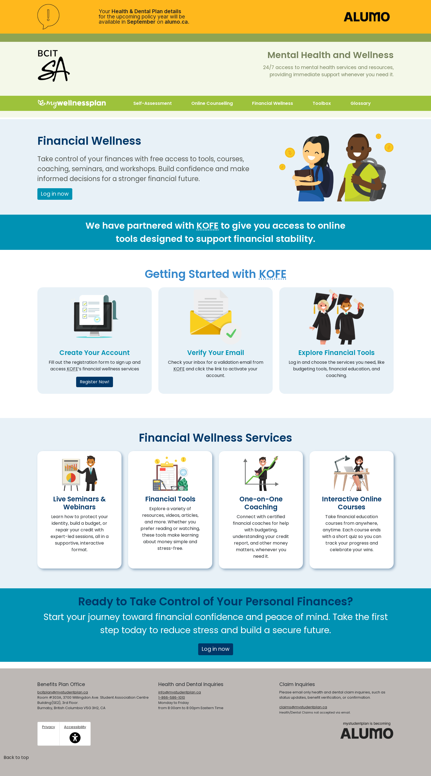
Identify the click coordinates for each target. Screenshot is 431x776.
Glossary (360, 103)
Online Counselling (212, 103)
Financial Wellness (272, 103)
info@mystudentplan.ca (179, 692)
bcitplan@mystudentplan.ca (62, 692)
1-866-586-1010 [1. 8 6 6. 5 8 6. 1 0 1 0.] (171, 697)
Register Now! (94, 382)
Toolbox (322, 103)
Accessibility (75, 734)
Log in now (55, 194)
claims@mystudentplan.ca (303, 707)
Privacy (48, 727)
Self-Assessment (152, 103)
